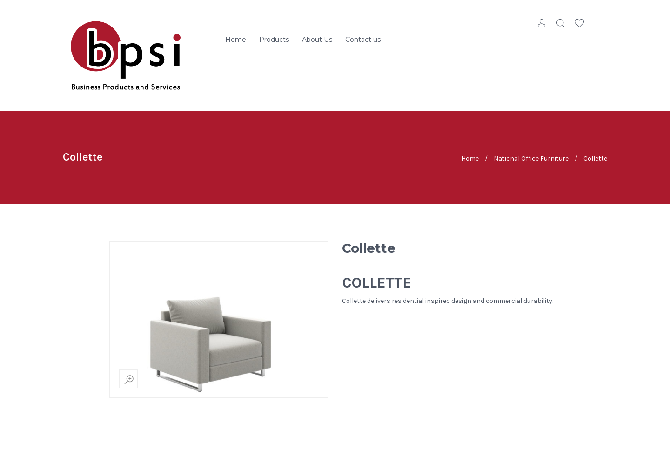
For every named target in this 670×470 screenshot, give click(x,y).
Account (542, 23)
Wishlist (579, 23)
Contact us (363, 39)
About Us (317, 39)
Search (560, 23)
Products (274, 39)
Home (235, 39)
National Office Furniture (531, 158)
